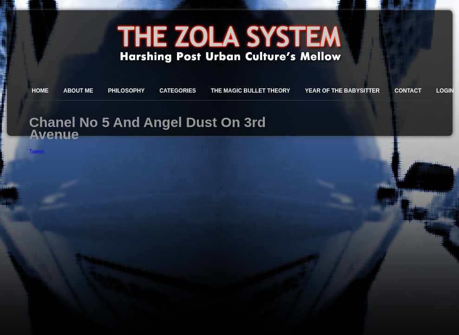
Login (445, 90)
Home (40, 90)
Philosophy (126, 90)
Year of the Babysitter (342, 90)
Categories (177, 90)
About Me (78, 90)
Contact (407, 90)
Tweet (36, 151)
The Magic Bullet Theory (250, 90)
